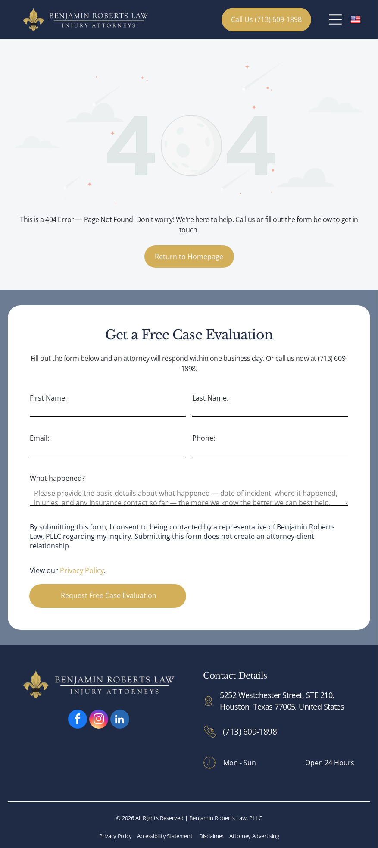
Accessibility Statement (164, 836)
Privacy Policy (82, 570)
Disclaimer (211, 836)
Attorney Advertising (254, 836)
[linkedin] (119, 720)
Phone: (203, 438)
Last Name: (210, 398)
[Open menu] (335, 19)
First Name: (48, 398)
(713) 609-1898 (250, 731)
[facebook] (77, 720)
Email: (39, 438)
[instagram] (98, 720)
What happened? (57, 478)
